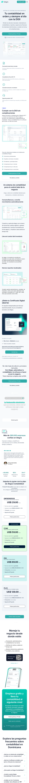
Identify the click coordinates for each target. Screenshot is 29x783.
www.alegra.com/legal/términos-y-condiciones (12, 358)
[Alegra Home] (4, 1)
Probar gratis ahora (14, 516)
